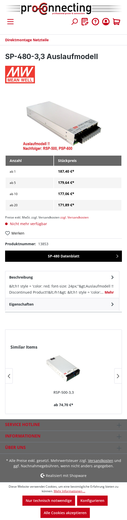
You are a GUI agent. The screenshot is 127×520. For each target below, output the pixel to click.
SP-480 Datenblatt (63, 256)
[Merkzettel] (85, 21)
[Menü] (10, 21)
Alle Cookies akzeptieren (65, 512)
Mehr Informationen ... (69, 491)
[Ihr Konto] (106, 21)
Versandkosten (100, 460)
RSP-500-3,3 (63, 392)
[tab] (62, 284)
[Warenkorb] (116, 21)
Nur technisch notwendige (49, 500)
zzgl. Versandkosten (74, 217)
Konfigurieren (92, 500)
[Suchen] (74, 21)
